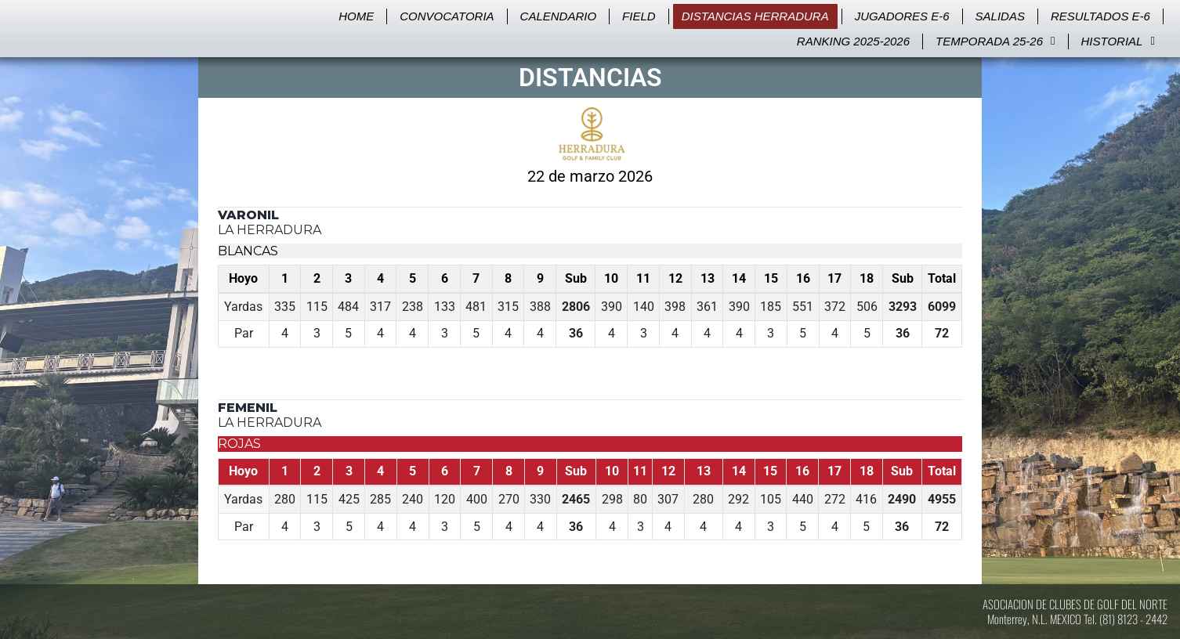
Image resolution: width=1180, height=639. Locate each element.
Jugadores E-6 (902, 16)
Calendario (558, 16)
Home (356, 16)
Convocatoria (447, 16)
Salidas (1000, 16)
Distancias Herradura (755, 16)
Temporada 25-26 (995, 41)
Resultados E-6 (1100, 16)
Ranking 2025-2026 (853, 41)
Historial (1118, 41)
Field (639, 16)
